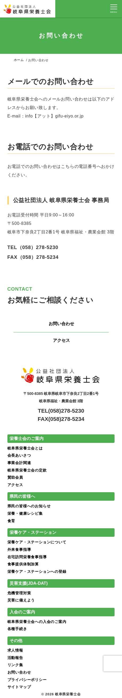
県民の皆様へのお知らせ (29, 506)
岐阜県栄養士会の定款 (27, 470)
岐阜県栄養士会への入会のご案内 (36, 622)
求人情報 (15, 650)
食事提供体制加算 (23, 564)
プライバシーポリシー (27, 680)
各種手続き (17, 629)
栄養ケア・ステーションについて (36, 542)
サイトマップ (19, 687)
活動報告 (15, 658)
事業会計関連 (19, 463)
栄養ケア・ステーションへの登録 (36, 571)
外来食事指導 (19, 549)
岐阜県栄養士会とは (25, 448)
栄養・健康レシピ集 (25, 513)
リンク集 (15, 665)
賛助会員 (15, 477)
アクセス (61, 340)
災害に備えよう (21, 600)
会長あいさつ (19, 455)
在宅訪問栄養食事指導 (27, 557)
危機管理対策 (19, 593)
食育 (11, 521)
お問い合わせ (61, 323)
